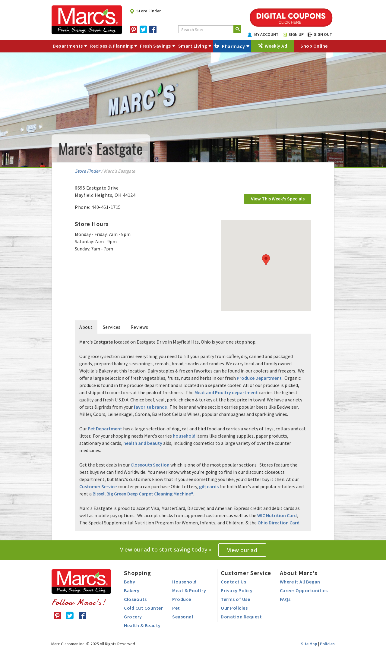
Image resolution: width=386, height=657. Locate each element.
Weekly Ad (276, 46)
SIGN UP (293, 34)
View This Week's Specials (278, 199)
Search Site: (192, 29)
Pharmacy (233, 46)
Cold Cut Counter (143, 608)
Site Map (309, 643)
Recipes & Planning (111, 46)
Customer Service (98, 486)
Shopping (137, 573)
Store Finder (145, 11)
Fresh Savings (155, 46)
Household (184, 582)
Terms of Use (235, 599)
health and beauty (142, 443)
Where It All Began (300, 582)
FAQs (285, 599)
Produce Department (259, 378)
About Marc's (299, 573)
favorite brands (150, 407)
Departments (68, 46)
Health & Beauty (142, 625)
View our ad (242, 550)
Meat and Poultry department (226, 392)
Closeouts (135, 599)
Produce (181, 599)
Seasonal (182, 617)
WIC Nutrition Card (277, 515)
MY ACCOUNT (263, 34)
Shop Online (314, 46)
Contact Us (233, 582)
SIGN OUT (320, 34)
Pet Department (105, 429)
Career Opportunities (304, 590)
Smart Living (192, 46)
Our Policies (234, 608)
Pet (176, 608)
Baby (129, 582)
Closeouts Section (150, 465)
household (184, 436)
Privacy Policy (236, 590)
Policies (327, 643)
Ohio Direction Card (278, 523)
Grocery (133, 617)
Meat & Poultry (189, 590)
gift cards (209, 486)
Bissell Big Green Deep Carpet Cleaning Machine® (143, 494)
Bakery (131, 590)
